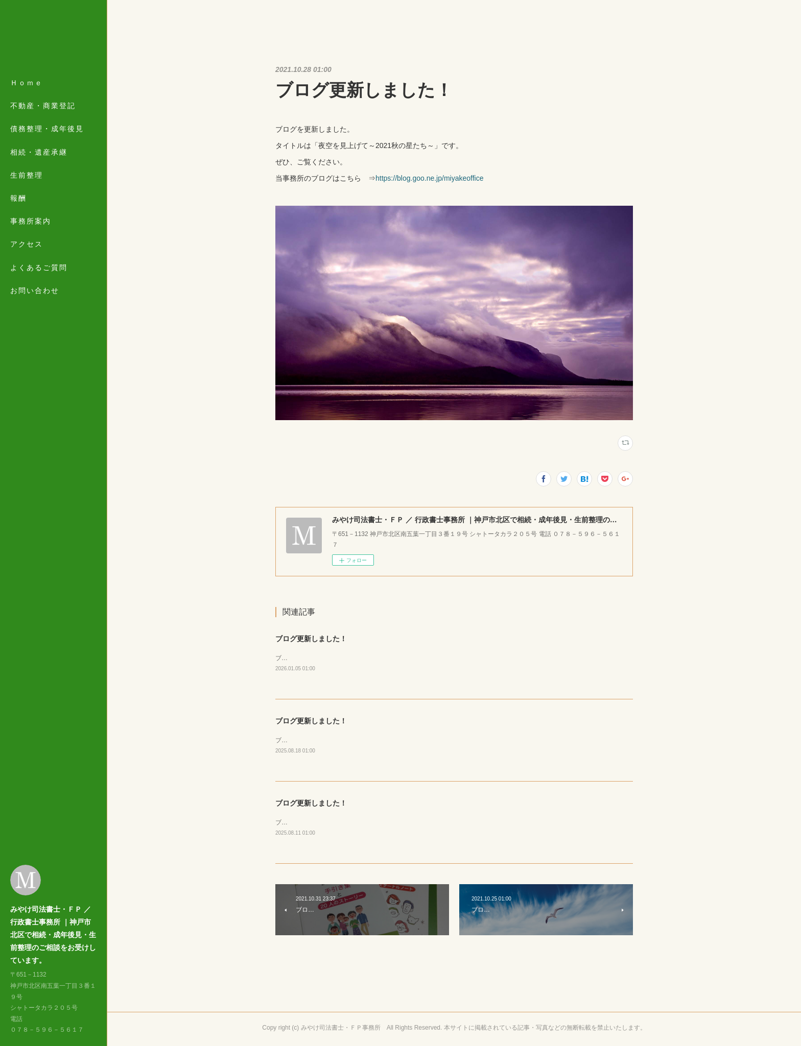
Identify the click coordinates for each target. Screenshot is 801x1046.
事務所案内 (30, 221)
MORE (23, 244)
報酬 (18, 198)
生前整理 (26, 175)
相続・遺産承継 (38, 152)
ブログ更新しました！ (311, 639)
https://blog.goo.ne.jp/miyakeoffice (429, 178)
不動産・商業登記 (43, 106)
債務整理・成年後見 (47, 129)
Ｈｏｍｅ (26, 83)
